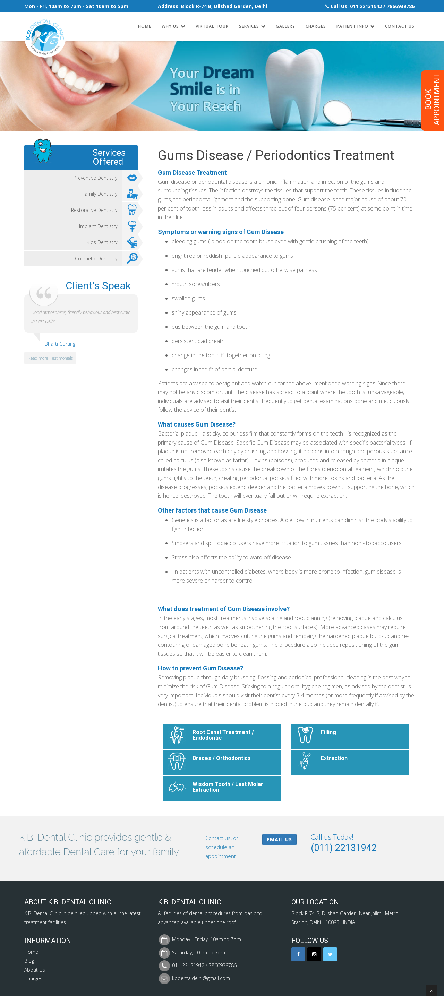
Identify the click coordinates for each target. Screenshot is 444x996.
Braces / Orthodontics (222, 758)
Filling (328, 732)
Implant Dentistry (108, 226)
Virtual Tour (212, 26)
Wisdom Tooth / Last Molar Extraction (228, 787)
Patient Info (352, 26)
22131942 (371, 6)
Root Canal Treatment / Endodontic (223, 735)
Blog (29, 961)
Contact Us (400, 26)
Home (144, 26)
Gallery (285, 26)
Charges (316, 26)
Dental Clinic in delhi (56, 913)
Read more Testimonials (50, 358)
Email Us (279, 839)
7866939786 (401, 6)
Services (249, 26)
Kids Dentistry (112, 242)
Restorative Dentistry (104, 210)
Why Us (170, 26)
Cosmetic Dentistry (106, 259)
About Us (34, 970)
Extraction (334, 758)
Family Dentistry (110, 194)
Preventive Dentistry (106, 178)
